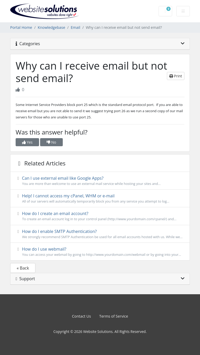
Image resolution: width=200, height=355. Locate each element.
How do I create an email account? (100, 216)
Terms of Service (113, 316)
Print (175, 75)
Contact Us (81, 316)
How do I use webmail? (100, 251)
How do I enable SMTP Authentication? (100, 234)
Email (75, 27)
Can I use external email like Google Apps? (100, 180)
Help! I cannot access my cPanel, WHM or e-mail (100, 198)
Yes (27, 142)
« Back (23, 268)
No (51, 142)
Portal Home (21, 27)
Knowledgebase (51, 27)
